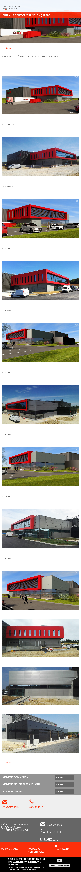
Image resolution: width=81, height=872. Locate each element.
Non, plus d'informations (59, 865)
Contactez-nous (10, 807)
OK (59, 860)
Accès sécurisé (62, 849)
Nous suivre (52, 841)
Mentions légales (9, 849)
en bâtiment (13, 8)
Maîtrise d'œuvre (15, 7)
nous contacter (55, 825)
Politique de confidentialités (36, 850)
